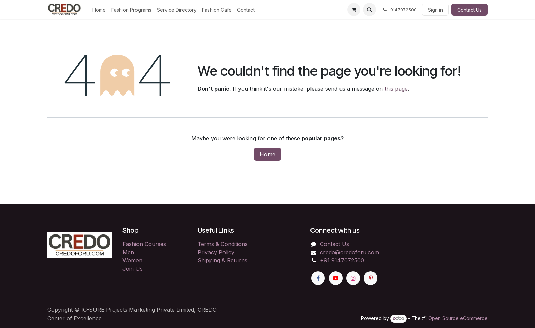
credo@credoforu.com (349, 252)
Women (132, 260)
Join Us (132, 268)
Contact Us (469, 10)
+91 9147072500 (342, 260)
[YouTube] (336, 278)
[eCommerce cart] (353, 9)
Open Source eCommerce (458, 318)
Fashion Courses (144, 244)
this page (396, 88)
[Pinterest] (370, 278)
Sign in (435, 10)
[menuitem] (99, 9)
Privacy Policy (216, 252)
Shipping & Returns (222, 260)
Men (128, 252)
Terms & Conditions (223, 244)
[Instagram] (353, 278)
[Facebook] (318, 278)
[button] (369, 9)
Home (267, 154)
